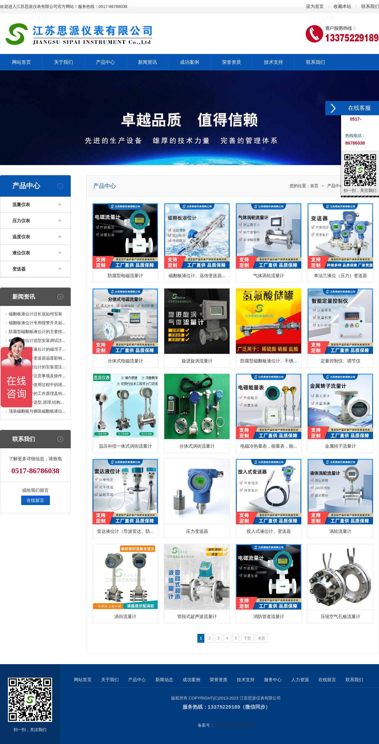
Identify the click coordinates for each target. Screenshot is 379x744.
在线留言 (35, 500)
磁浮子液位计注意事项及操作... (37, 375)
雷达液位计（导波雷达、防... (125, 531)
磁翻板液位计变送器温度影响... (37, 358)
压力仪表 (21, 220)
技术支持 (246, 679)
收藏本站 (342, 6)
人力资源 (300, 679)
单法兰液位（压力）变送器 (340, 275)
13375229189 (224, 707)
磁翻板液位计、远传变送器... (197, 275)
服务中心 (273, 679)
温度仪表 (21, 236)
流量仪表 (21, 204)
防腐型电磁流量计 (125, 275)
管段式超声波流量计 (197, 616)
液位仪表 (21, 252)
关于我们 (110, 679)
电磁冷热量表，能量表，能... (268, 446)
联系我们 (370, 6)
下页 (247, 638)
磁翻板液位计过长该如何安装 (35, 314)
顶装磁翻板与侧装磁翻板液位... (37, 411)
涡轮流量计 (340, 531)
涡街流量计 (125, 616)
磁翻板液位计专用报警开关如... (37, 322)
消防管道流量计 (268, 616)
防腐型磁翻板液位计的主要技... (37, 331)
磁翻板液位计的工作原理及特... (37, 393)
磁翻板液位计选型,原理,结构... (36, 402)
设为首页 (315, 6)
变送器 (19, 268)
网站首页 (83, 679)
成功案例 (191, 679)
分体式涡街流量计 (197, 446)
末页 (261, 638)
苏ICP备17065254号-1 (234, 725)
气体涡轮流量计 (268, 275)
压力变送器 (197, 531)
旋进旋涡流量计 (197, 360)
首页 (314, 185)
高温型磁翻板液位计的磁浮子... (37, 349)
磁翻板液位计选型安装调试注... (37, 340)
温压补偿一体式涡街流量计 (125, 446)
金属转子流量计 (340, 446)
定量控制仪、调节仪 (340, 360)
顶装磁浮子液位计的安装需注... (37, 367)
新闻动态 (164, 679)
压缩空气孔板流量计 (340, 616)
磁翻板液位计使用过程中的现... (37, 384)
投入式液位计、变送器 (269, 531)
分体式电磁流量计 (125, 360)
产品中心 (335, 185)
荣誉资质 (218, 679)
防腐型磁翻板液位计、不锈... (268, 360)
